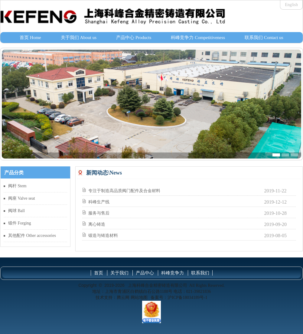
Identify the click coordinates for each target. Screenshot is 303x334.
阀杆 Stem (17, 186)
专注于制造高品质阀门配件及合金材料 (124, 190)
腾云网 (123, 297)
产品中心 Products (133, 37)
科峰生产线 (98, 202)
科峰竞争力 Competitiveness (198, 37)
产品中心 (145, 272)
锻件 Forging (19, 223)
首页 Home (30, 37)
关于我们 (119, 272)
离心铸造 (96, 224)
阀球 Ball (16, 210)
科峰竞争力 (172, 272)
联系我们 (200, 272)
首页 (98, 272)
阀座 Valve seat (21, 198)
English (291, 4)
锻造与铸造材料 (103, 235)
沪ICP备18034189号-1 (187, 297)
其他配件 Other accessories (32, 235)
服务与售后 (98, 213)
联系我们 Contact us (264, 37)
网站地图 (139, 297)
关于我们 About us (78, 37)
